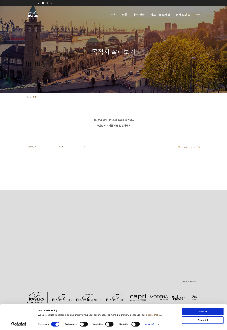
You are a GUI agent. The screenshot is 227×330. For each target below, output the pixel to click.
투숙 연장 (139, 14)
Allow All (202, 311)
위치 (113, 14)
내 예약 (49, 3)
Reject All (203, 320)
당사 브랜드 (183, 14)
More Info (150, 324)
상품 (125, 14)
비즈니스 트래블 (160, 14)
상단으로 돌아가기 (190, 281)
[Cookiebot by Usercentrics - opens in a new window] (18, 324)
